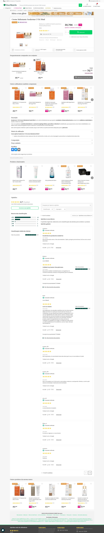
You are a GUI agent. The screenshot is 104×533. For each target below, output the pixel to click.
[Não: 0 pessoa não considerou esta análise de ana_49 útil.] (52, 414)
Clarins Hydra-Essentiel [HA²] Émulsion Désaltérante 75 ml (79, 520)
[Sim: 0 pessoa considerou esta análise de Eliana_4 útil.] (49, 440)
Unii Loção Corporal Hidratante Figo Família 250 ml (75, 521)
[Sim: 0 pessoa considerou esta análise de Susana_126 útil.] (49, 363)
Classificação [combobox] (48, 209)
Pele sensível (19, 515)
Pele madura (56, 515)
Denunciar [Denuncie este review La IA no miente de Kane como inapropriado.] (58, 330)
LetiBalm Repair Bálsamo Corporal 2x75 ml (54, 521)
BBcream (25, 515)
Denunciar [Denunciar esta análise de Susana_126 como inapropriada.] (58, 363)
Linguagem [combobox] (61, 209)
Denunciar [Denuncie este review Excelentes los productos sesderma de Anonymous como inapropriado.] (58, 247)
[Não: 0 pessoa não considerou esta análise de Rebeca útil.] (52, 279)
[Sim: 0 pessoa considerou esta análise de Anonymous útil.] (49, 465)
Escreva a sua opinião (25, 208)
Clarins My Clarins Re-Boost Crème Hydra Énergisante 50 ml (24, 520)
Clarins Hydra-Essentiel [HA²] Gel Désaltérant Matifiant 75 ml (31, 521)
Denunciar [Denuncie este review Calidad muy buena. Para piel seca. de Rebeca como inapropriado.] (58, 279)
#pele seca (59, 40)
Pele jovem (69, 515)
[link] (20, 202)
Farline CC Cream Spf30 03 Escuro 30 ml (20, 518)
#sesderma (41, 40)
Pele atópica (62, 515)
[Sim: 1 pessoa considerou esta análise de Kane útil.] (48, 330)
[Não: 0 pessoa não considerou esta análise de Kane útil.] (52, 330)
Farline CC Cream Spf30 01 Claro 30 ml (38, 518)
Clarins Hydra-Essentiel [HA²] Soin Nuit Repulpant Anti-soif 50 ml (52, 520)
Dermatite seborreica (82, 515)
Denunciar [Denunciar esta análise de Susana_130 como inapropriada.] (58, 389)
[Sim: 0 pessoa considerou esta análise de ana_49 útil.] (49, 414)
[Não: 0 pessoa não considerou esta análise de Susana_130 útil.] (52, 389)
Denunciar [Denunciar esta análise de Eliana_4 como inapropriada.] (58, 440)
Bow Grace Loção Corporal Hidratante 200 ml (58, 518)
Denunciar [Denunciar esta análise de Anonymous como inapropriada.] (58, 465)
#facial (47, 40)
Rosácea (75, 515)
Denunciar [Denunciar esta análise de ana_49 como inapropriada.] (58, 414)
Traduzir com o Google (48, 244)
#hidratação (52, 40)
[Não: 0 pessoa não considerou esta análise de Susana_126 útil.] (52, 363)
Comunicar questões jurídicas (16, 157)
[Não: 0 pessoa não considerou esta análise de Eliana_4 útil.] (52, 440)
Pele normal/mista (33, 515)
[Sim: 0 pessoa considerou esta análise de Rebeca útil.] (49, 279)
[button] (87, 5)
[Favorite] (26, 88)
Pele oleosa (49, 515)
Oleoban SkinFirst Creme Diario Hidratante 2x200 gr (80, 518)
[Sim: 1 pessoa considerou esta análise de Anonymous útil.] (48, 247)
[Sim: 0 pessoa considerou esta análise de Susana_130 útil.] (49, 389)
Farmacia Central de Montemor (51, 37)
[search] (80, 5)
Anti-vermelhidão (42, 515)
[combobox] (84, 215)
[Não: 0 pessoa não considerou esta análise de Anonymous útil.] (52, 247)
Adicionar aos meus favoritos (78, 37)
